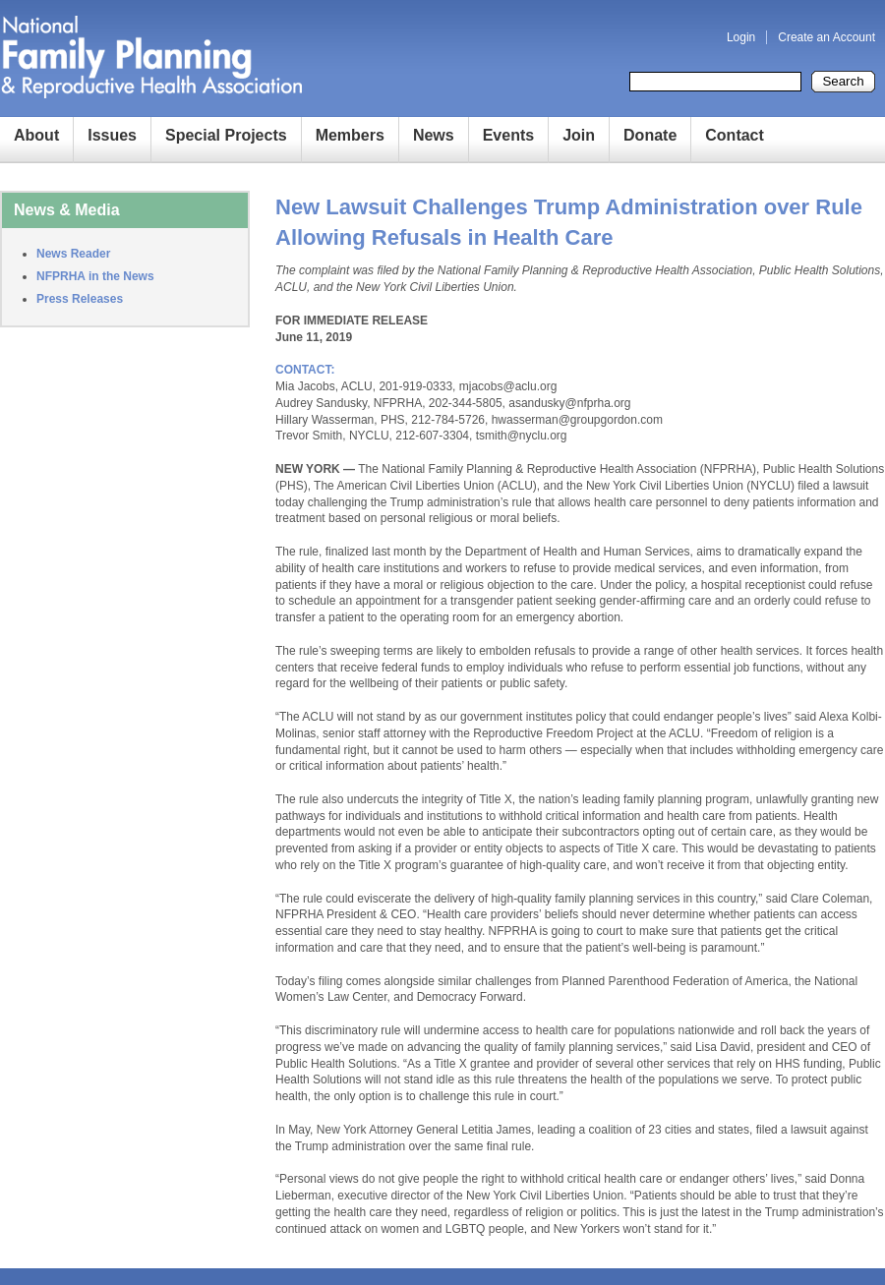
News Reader (73, 254)
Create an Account (826, 37)
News (433, 135)
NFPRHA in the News (95, 276)
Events (508, 135)
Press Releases (79, 299)
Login (741, 37)
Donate (650, 135)
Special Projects (226, 135)
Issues (112, 135)
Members (350, 135)
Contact (734, 135)
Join (578, 135)
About (36, 135)
